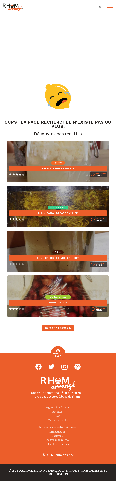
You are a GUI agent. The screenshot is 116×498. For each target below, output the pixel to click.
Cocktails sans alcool (57, 440)
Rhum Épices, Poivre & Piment (58, 257)
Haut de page (58, 353)
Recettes (57, 411)
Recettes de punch (58, 444)
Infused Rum (57, 431)
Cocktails (57, 435)
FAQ (57, 415)
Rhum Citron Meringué (58, 168)
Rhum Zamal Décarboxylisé (58, 213)
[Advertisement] (58, 41)
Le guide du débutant (57, 407)
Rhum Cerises (58, 302)
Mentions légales (58, 420)
